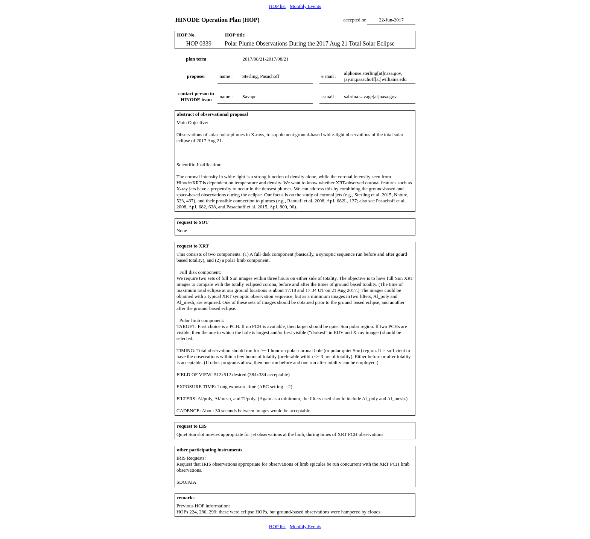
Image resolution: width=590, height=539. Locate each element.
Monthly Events (305, 6)
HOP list (277, 6)
